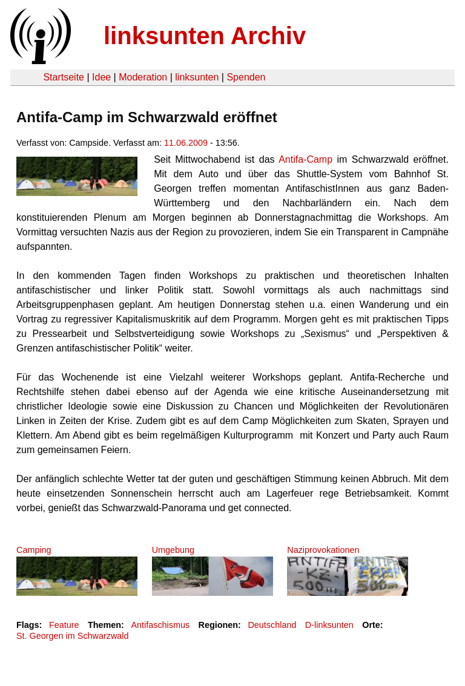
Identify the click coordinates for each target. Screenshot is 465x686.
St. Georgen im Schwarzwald (72, 636)
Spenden (245, 77)
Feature (64, 625)
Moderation (143, 77)
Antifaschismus (160, 625)
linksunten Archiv (205, 35)
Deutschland (272, 625)
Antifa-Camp (305, 159)
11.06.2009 (186, 143)
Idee (101, 77)
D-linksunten (329, 625)
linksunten (197, 77)
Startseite (63, 77)
